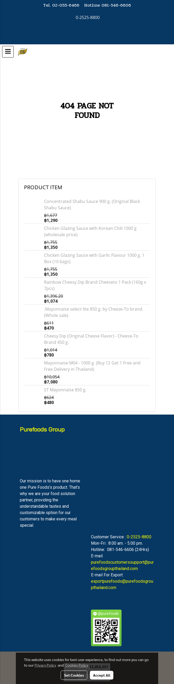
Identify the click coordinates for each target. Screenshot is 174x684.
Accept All (101, 675)
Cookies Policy (76, 665)
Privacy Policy (45, 665)
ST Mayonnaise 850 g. (65, 390)
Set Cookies (74, 675)
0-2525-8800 (139, 536)
